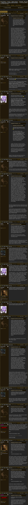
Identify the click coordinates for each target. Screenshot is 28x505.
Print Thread (2, 9)
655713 (26, 76)
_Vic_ (15, 120)
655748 (26, 159)
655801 (26, 493)
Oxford (4, 432)
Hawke (15, 91)
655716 (26, 91)
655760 (26, 246)
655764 (26, 285)
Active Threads (18, 5)
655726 (26, 120)
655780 (26, 423)
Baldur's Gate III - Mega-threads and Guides (10, 2)
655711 (26, 55)
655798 (26, 467)
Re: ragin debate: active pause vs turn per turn (10, 13)
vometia (15, 440)
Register (21, 1)
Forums (8, 1)
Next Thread (21, 7)
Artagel (15, 493)
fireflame (14, 76)
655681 (26, 13)
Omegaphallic (14, 55)
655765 (26, 302)
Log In (26, 1)
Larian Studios (3, 1)
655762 (26, 264)
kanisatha (15, 159)
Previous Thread (7, 7)
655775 (26, 404)
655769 (26, 316)
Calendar (12, 5)
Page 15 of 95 (4, 11)
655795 (26, 440)
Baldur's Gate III (15, 1)
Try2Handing (14, 13)
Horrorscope (14, 316)
